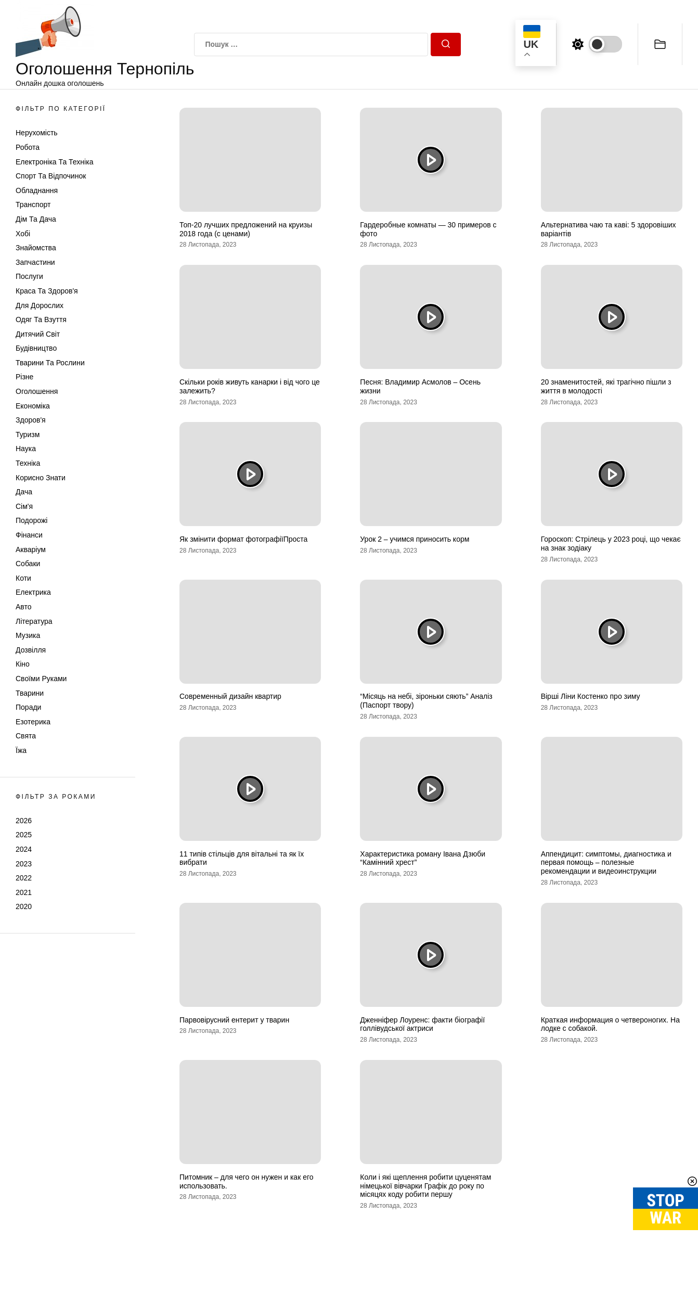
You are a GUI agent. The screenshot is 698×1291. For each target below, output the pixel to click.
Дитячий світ (38, 334)
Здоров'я (31, 420)
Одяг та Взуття (41, 319)
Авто (24, 607)
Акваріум (31, 549)
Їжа (21, 750)
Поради (28, 707)
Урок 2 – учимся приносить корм (414, 539)
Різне (24, 377)
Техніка (28, 463)
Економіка (33, 406)
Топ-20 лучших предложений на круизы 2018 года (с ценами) (245, 229)
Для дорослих (39, 305)
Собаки (28, 563)
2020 (24, 906)
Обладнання (37, 190)
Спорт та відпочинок (51, 176)
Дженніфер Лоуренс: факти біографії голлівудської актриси (422, 1024)
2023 (24, 864)
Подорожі (31, 520)
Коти (23, 578)
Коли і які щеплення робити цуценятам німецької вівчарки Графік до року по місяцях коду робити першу (425, 1186)
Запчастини (35, 262)
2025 (24, 834)
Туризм (28, 434)
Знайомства (36, 248)
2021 (24, 892)
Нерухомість (37, 133)
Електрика (33, 592)
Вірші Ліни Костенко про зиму (590, 696)
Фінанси (29, 535)
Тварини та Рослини (50, 363)
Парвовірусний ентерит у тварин (234, 1020)
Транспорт (33, 204)
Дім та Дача (36, 219)
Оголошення (37, 391)
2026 (24, 820)
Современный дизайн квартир (230, 696)
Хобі (23, 233)
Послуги (29, 276)
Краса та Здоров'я (47, 291)
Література (34, 621)
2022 (24, 878)
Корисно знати (41, 478)
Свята (26, 736)
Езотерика (33, 722)
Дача (24, 492)
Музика (28, 635)
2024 (24, 849)
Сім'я (24, 506)
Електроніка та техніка (54, 162)
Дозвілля (31, 650)
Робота (28, 147)
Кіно (23, 664)
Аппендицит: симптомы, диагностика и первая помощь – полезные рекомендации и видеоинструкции (606, 863)
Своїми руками (41, 678)
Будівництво (36, 348)
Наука (26, 448)
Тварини (30, 693)
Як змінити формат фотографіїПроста (243, 539)
